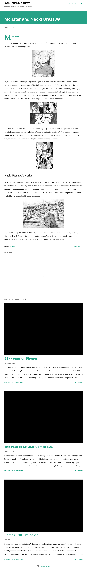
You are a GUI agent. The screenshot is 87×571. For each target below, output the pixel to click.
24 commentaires (17, 559)
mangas (12, 247)
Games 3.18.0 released (21, 535)
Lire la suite (79, 382)
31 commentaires (17, 382)
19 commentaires (17, 471)
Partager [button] (77, 247)
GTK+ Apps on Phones (20, 358)
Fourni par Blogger (43, 566)
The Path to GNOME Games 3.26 (28, 447)
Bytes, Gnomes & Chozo (17, 3)
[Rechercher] (72, 3)
